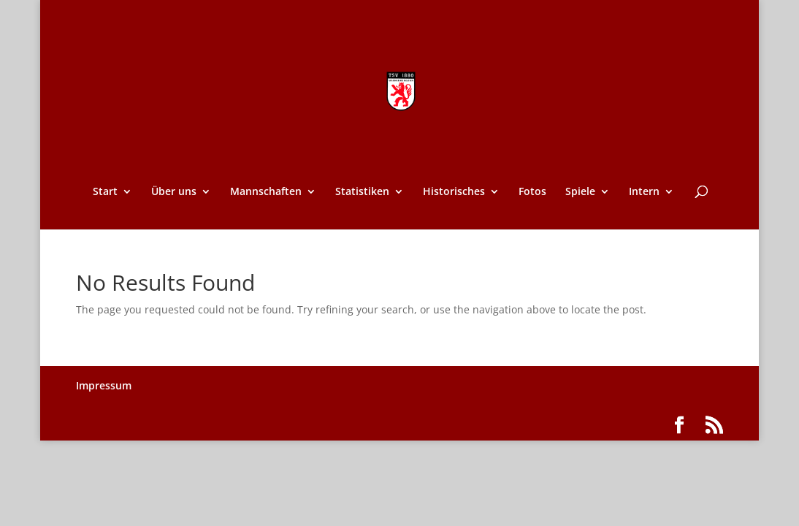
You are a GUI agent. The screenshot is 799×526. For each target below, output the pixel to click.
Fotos (532, 192)
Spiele (580, 192)
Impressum (103, 385)
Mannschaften (266, 192)
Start (105, 192)
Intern (644, 192)
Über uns (173, 192)
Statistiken (362, 192)
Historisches (454, 192)
